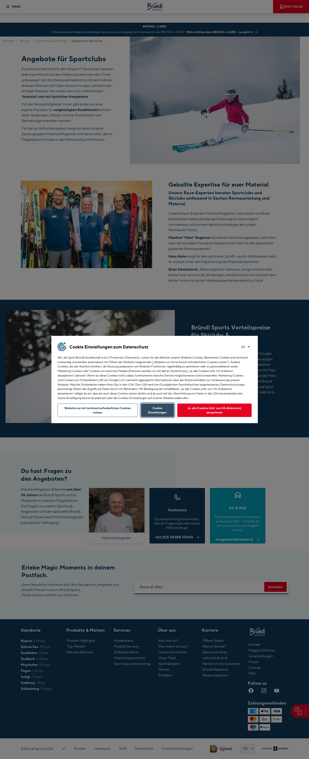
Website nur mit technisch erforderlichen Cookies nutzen (97, 410)
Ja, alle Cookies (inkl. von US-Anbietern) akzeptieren (214, 410)
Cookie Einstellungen (157, 410)
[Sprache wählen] (245, 347)
